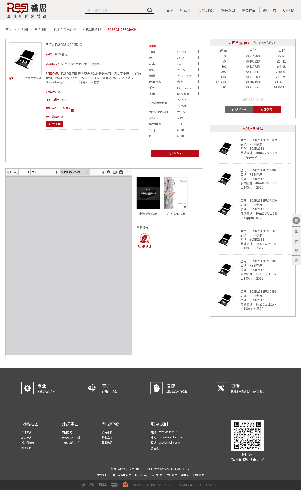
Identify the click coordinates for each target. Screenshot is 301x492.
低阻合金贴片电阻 (67, 29)
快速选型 (228, 10)
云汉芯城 (157, 475)
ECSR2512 (93, 29)
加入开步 (27, 437)
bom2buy (141, 475)
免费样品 (249, 10)
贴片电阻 (40, 29)
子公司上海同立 (71, 442)
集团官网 (67, 432)
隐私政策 (107, 442)
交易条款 (107, 432)
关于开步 (27, 432)
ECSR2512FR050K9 (122, 29)
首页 (169, 10)
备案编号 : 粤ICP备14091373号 (152, 484)
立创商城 (171, 475)
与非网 (185, 475)
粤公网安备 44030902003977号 (197, 484)
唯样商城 (199, 475)
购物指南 (107, 437)
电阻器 (185, 10)
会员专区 (27, 447)
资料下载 (269, 10)
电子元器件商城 (122, 475)
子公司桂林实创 (71, 437)
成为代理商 (28, 442)
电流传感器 (205, 10)
